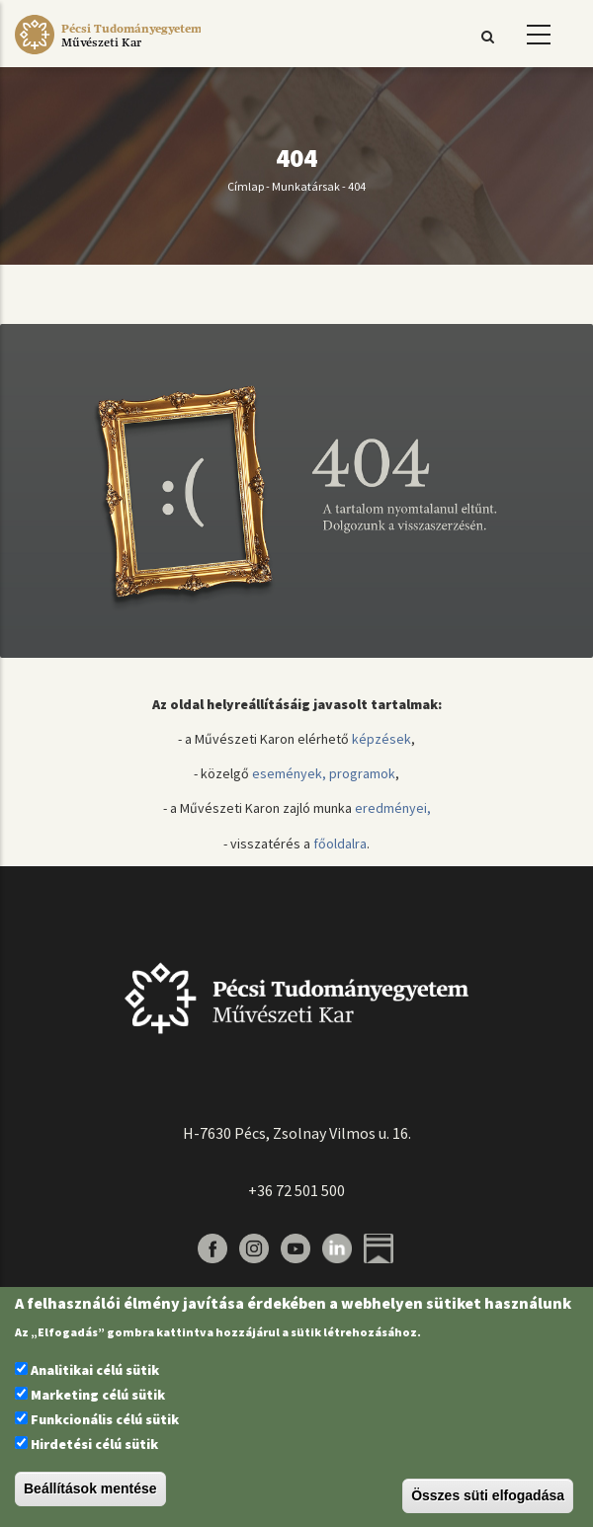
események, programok (323, 773)
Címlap (245, 186)
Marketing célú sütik (98, 1395)
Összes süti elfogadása (487, 1495)
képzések (381, 739)
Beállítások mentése (90, 1488)
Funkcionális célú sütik (105, 1419)
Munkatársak (306, 186)
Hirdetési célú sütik (94, 1444)
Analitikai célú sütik (95, 1370)
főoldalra (340, 843)
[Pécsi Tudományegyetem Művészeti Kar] (108, 54)
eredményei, (393, 808)
